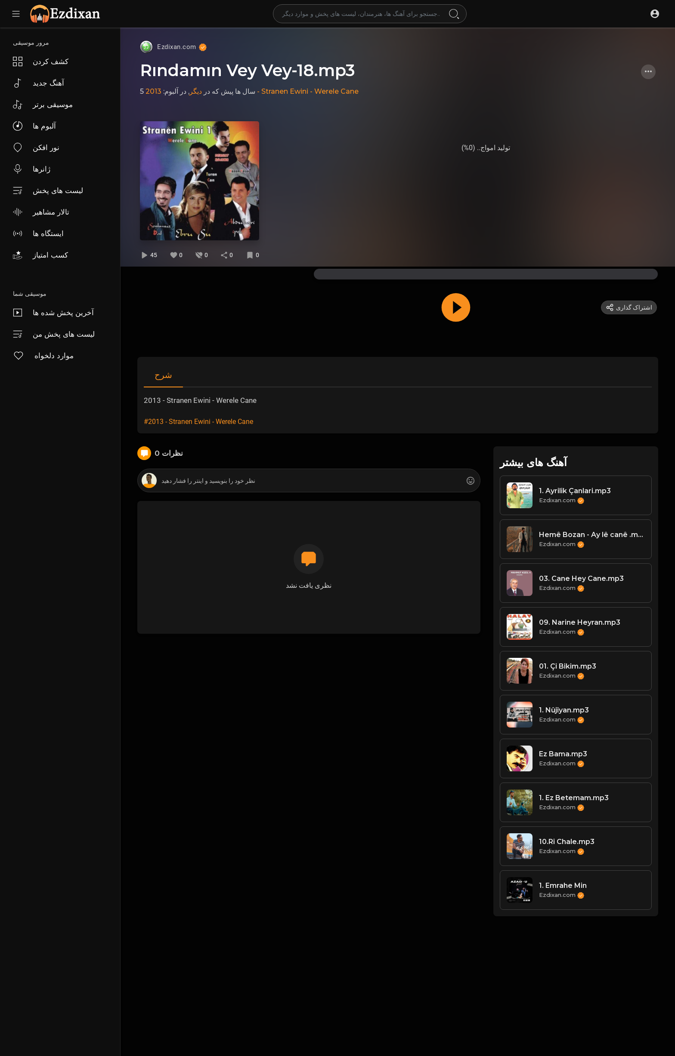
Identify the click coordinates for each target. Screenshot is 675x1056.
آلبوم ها (34, 126)
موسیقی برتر (43, 104)
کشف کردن (40, 61)
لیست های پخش (48, 190)
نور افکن (36, 147)
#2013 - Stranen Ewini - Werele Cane (198, 421)
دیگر (195, 91)
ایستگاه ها (38, 233)
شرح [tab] (163, 375)
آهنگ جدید (38, 83)
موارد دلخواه (43, 355)
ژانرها (31, 169)
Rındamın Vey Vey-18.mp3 (247, 70)
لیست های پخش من (54, 334)
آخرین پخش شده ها (53, 312)
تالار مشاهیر (41, 212)
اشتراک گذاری (629, 307)
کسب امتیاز (40, 255)
